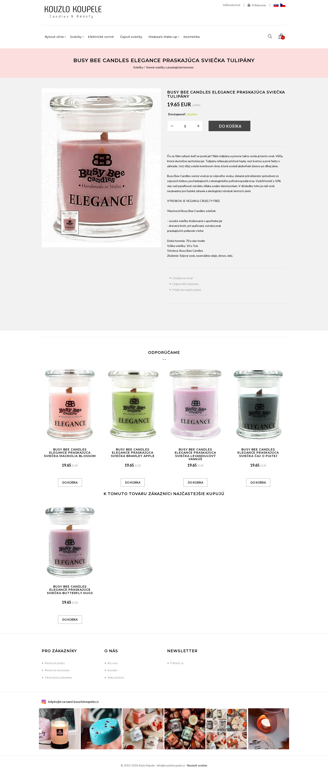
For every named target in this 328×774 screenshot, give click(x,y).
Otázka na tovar (182, 278)
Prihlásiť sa (176, 663)
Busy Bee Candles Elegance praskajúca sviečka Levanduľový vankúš (195, 454)
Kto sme (112, 663)
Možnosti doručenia (57, 670)
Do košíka (230, 126)
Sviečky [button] (76, 37)
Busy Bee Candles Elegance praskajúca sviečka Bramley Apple (133, 453)
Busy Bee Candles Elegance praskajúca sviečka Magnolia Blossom (70, 453)
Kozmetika (191, 37)
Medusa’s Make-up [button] (163, 37)
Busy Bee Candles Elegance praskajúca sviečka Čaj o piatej (258, 453)
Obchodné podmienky (58, 677)
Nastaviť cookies (197, 765)
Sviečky (138, 67)
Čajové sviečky (131, 37)
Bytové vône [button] (54, 37)
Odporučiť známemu (185, 284)
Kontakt (112, 670)
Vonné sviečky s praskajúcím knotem (169, 67)
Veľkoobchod (231, 5)
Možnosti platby (55, 663)
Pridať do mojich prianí (186, 289)
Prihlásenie (257, 5)
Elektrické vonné (101, 37)
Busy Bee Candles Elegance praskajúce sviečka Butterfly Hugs (70, 590)
